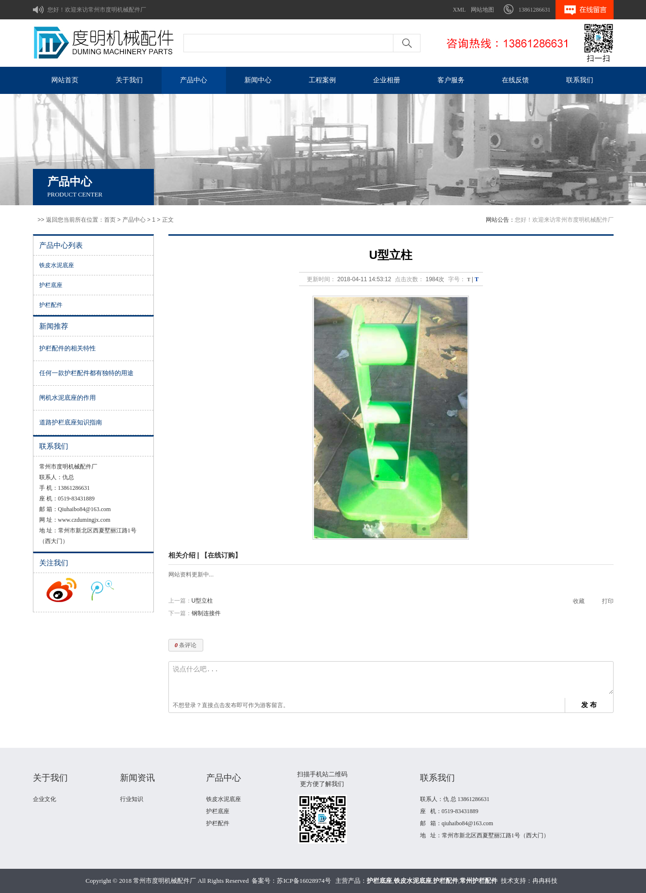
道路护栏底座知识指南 (70, 422)
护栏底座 (50, 285)
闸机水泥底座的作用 (67, 397)
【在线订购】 (221, 555)
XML (459, 9)
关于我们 (129, 80)
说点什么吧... (393, 680)
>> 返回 (48, 219)
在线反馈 (515, 80)
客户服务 (451, 80)
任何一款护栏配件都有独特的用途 (86, 373)
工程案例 (322, 80)
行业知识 (131, 799)
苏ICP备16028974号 (304, 880)
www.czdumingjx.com (84, 519)
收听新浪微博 (61, 590)
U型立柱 (202, 600)
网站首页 (64, 80)
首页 (110, 219)
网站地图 (482, 9)
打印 (608, 601)
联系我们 (579, 80)
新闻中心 (257, 80)
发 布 (589, 705)
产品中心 (193, 80)
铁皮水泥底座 (56, 265)
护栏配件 (50, 305)
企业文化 (44, 799)
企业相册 (386, 80)
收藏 (579, 601)
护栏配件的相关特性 (67, 348)
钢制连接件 (206, 613)
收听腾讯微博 (102, 590)
